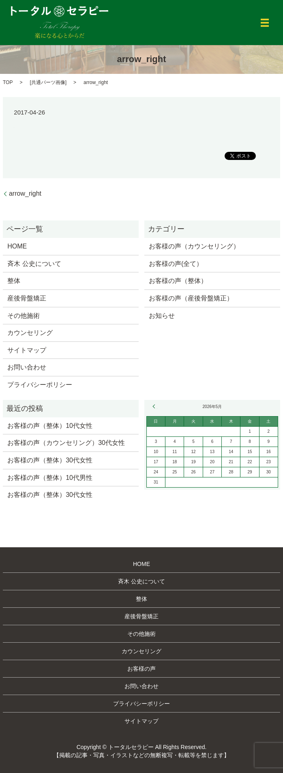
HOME (17, 246)
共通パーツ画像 (48, 82)
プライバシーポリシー (39, 384)
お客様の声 (141, 668)
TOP (8, 82)
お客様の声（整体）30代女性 (49, 460)
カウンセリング (30, 332)
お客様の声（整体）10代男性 (49, 477)
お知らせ (162, 315)
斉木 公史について (34, 263)
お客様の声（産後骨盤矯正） (191, 298)
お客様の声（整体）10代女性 (49, 425)
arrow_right (25, 193)
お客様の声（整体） (178, 280)
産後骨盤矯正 (26, 298)
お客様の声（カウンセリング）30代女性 (66, 442)
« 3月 (154, 406)
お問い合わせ (26, 367)
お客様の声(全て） (176, 263)
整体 (13, 280)
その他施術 (23, 315)
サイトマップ (26, 350)
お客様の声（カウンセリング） (194, 246)
